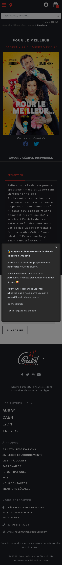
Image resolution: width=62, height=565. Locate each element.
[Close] (57, 246)
